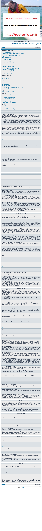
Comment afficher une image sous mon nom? (8, 62)
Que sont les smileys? (4, 77)
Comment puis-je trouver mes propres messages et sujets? (9, 99)
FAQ (35, 43)
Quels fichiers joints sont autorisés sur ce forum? (8, 105)
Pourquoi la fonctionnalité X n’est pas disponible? (8, 108)
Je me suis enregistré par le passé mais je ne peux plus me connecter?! (11, 55)
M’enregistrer (7, 43)
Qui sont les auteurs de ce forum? (6, 107)
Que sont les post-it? (4, 80)
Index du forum (3, 47)
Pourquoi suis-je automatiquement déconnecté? (8, 52)
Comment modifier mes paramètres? (6, 59)
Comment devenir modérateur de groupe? (7, 86)
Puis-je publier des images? (5, 78)
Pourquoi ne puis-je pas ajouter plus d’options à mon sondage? (10, 68)
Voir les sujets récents (12, 46)
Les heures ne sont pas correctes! (6, 60)
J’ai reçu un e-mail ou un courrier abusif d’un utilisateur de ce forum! (11, 92)
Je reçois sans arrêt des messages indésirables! (8, 91)
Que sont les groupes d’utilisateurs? (6, 85)
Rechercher (39, 43)
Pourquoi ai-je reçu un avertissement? (7, 71)
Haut (2, 124)
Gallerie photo (31, 43)
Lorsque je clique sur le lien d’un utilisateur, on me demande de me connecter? (13, 63)
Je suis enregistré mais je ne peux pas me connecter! (9, 54)
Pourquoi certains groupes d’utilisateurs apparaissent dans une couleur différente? (13, 87)
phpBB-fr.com (22, 487)
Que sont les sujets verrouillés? (6, 81)
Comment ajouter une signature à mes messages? (8, 67)
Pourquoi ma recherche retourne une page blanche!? (9, 98)
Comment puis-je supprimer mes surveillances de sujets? (9, 103)
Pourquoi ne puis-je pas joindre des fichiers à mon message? (10, 70)
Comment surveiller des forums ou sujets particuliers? (9, 102)
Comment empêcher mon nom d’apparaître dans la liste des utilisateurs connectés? (13, 53)
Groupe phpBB (30, 465)
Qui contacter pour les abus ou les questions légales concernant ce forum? (12, 109)
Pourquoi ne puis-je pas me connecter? (7, 51)
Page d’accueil (25, 43)
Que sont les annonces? (5, 79)
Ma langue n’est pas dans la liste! (6, 61)
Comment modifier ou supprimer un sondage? (8, 69)
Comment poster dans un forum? (6, 65)
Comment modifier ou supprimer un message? (8, 66)
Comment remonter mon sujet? (6, 74)
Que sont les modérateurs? (5, 84)
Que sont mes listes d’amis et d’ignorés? (7, 94)
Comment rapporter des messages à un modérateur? (9, 72)
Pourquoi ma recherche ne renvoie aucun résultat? (8, 97)
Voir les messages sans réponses (5, 46)
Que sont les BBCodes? (5, 76)
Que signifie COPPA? (4, 56)
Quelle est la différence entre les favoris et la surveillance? (9, 101)
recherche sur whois (17, 476)
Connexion (3, 43)
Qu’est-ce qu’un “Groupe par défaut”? (7, 88)
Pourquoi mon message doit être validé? (7, 73)
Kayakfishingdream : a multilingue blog (17, 43)
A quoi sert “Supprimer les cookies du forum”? (8, 57)
